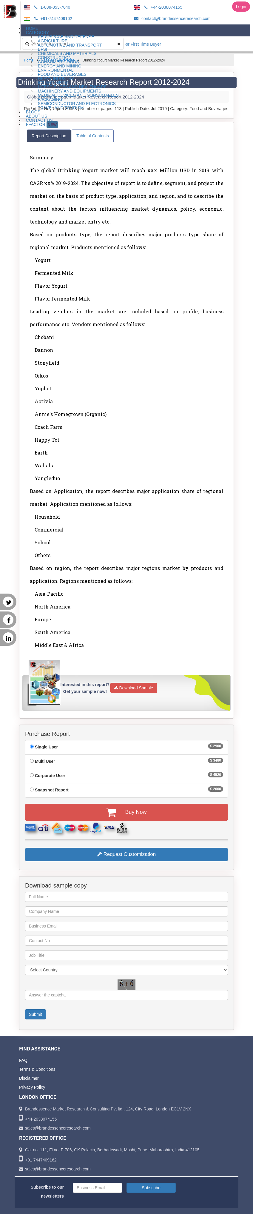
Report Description (49, 135)
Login (241, 6)
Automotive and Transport (70, 45)
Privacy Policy (32, 1087)
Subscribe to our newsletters (47, 1191)
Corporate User (50, 775)
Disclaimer (28, 1078)
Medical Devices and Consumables (78, 95)
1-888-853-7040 (51, 7)
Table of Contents (92, 135)
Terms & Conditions (37, 1069)
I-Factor (42, 124)
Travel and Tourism (61, 107)
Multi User (45, 761)
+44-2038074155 (162, 7)
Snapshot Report (52, 790)
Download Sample (133, 687)
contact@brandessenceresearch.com (171, 18)
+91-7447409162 (52, 18)
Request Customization (126, 854)
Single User (46, 747)
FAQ (23, 1060)
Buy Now (126, 812)
